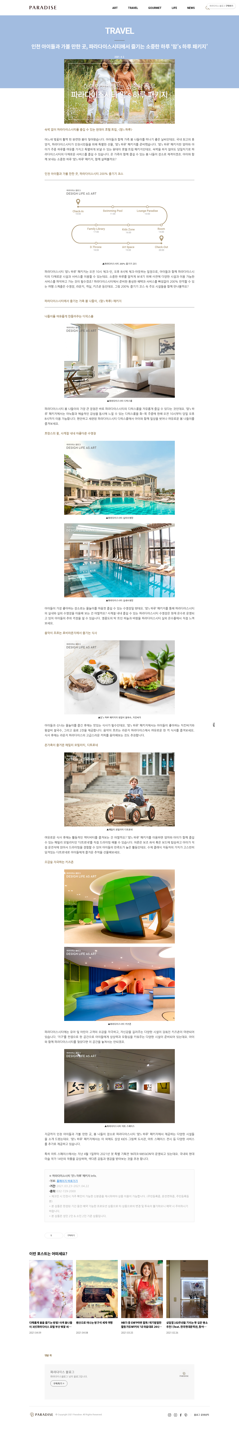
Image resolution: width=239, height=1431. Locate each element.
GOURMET (155, 8)
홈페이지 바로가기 (67, 1181)
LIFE (174, 8)
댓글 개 (48, 1355)
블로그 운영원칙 (201, 1414)
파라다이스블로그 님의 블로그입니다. (68, 1376)
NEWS (191, 8)
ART (115, 8)
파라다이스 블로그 (62, 1372)
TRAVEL (133, 8)
